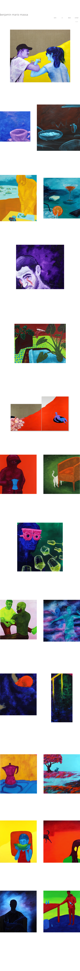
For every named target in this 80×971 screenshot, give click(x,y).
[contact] (76, 18)
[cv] (62, 18)
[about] (69, 18)
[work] (55, 18)
